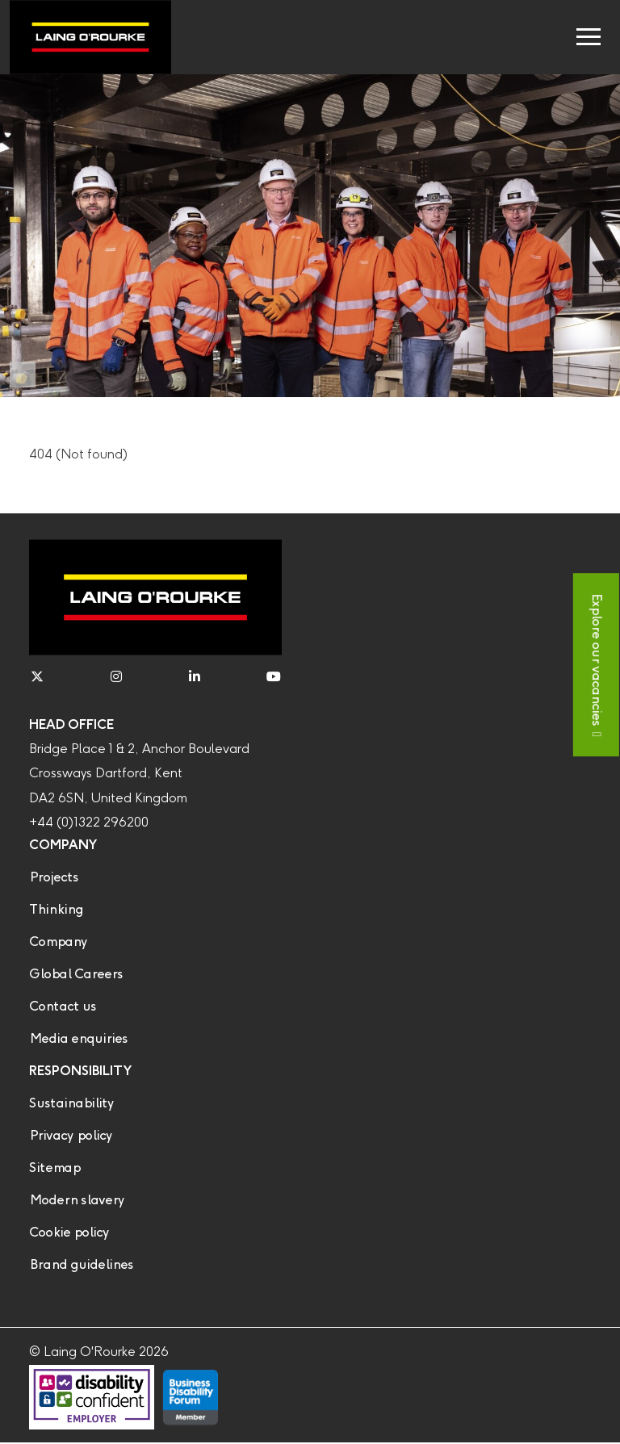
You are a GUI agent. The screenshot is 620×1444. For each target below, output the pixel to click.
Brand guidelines (81, 1265)
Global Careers (76, 975)
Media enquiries (78, 1039)
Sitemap (54, 1168)
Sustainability (71, 1104)
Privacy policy (70, 1136)
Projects (53, 878)
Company (58, 942)
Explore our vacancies (596, 659)
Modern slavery (76, 1201)
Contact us (62, 1007)
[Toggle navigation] (588, 37)
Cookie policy (69, 1233)
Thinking (56, 910)
